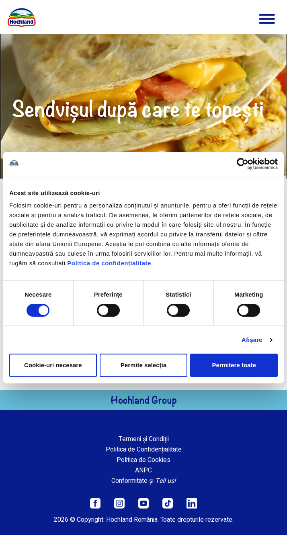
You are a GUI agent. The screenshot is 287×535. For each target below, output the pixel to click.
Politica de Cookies (143, 460)
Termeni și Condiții (144, 439)
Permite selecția (143, 365)
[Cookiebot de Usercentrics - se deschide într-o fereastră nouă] (242, 164)
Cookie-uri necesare (53, 365)
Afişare (252, 339)
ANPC (143, 470)
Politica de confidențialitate (109, 263)
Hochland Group (144, 399)
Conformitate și (143, 481)
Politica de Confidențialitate (144, 449)
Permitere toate (234, 365)
